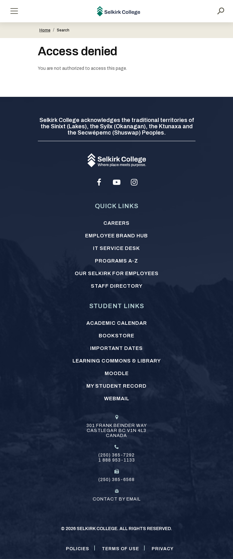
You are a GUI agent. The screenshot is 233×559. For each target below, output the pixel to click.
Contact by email (117, 499)
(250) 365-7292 (116, 455)
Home (44, 30)
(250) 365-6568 (116, 479)
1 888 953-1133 (116, 460)
